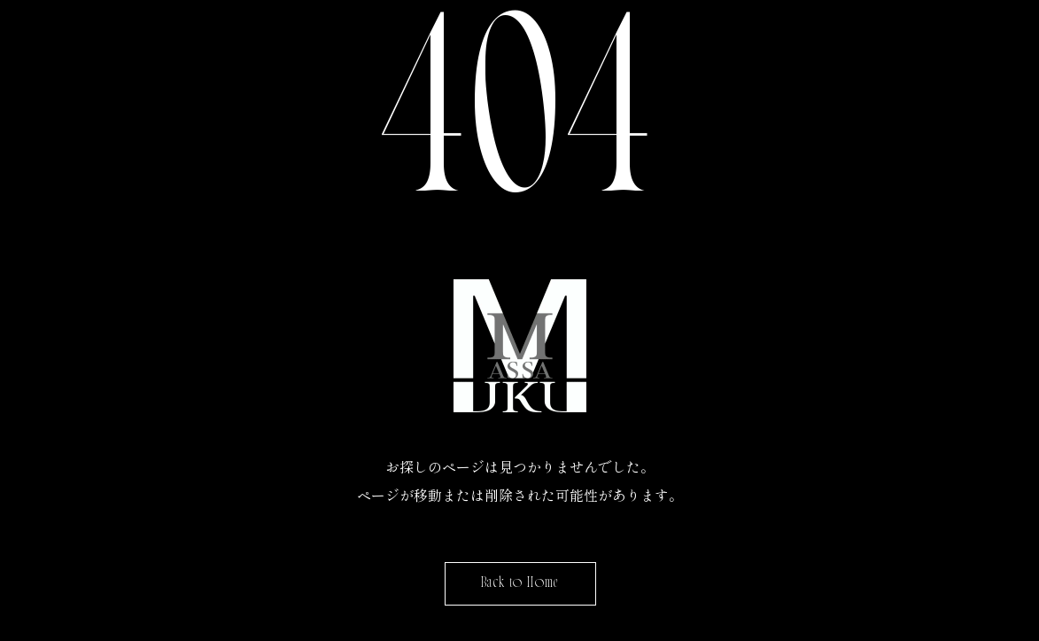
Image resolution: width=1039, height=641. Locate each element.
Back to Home (519, 583)
